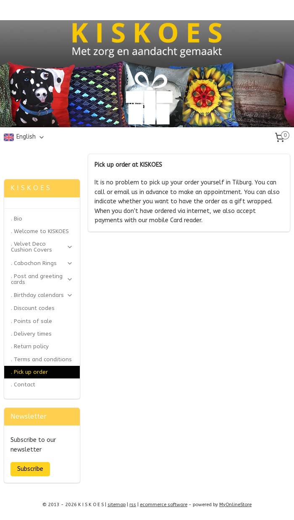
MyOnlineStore (235, 504)
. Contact (23, 384)
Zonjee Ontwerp (28, 158)
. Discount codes (33, 308)
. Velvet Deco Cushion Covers (42, 247)
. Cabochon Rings (42, 263)
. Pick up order (29, 372)
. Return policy (30, 346)
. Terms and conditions (41, 359)
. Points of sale (31, 321)
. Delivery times (31, 334)
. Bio (16, 218)
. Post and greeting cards (42, 279)
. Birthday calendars (42, 295)
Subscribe (30, 469)
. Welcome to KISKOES (40, 231)
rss (132, 504)
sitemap (117, 504)
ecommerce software (163, 504)
